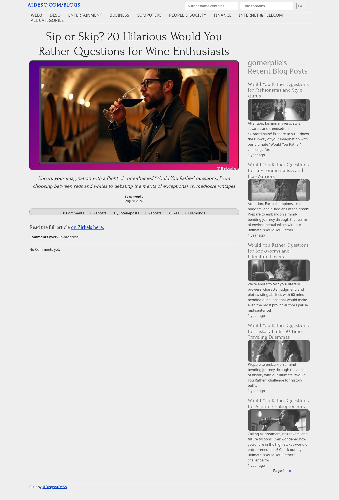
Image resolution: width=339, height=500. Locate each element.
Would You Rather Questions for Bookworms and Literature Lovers (278, 251)
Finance (223, 15)
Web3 (36, 15)
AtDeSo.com (44, 5)
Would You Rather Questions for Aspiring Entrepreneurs (278, 403)
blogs (72, 5)
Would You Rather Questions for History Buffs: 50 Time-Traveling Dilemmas (278, 331)
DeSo (55, 15)
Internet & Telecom (261, 15)
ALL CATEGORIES (47, 20)
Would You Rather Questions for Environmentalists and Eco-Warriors (278, 170)
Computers (149, 15)
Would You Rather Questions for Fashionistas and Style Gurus (278, 90)
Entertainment (85, 15)
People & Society (187, 15)
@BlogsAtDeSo (55, 486)
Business (119, 15)
